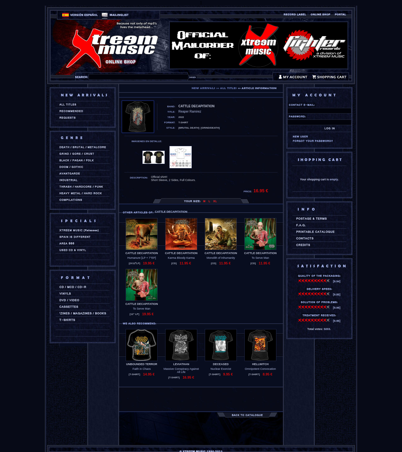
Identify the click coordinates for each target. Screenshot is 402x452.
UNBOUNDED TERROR (141, 364)
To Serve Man (260, 257)
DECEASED (221, 364)
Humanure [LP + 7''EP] (141, 257)
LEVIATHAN (181, 364)
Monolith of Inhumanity (221, 257)
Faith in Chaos (142, 368)
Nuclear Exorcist (220, 368)
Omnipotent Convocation (260, 368)
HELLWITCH (260, 364)
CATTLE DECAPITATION (141, 253)
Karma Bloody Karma (181, 257)
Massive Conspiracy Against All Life (181, 370)
